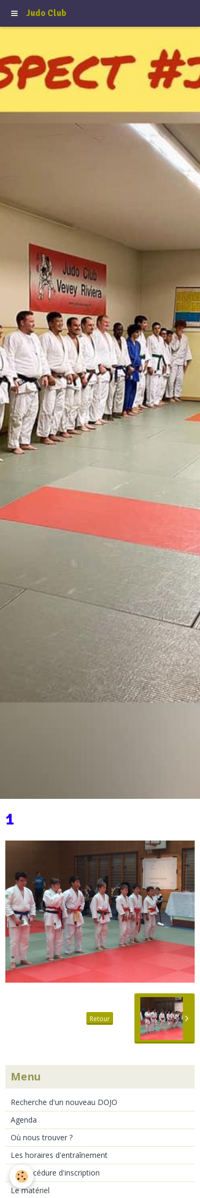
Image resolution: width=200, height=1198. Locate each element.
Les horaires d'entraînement (59, 1155)
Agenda (24, 1120)
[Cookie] (22, 1176)
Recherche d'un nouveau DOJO (64, 1102)
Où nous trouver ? (42, 1137)
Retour (100, 1018)
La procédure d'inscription (55, 1173)
